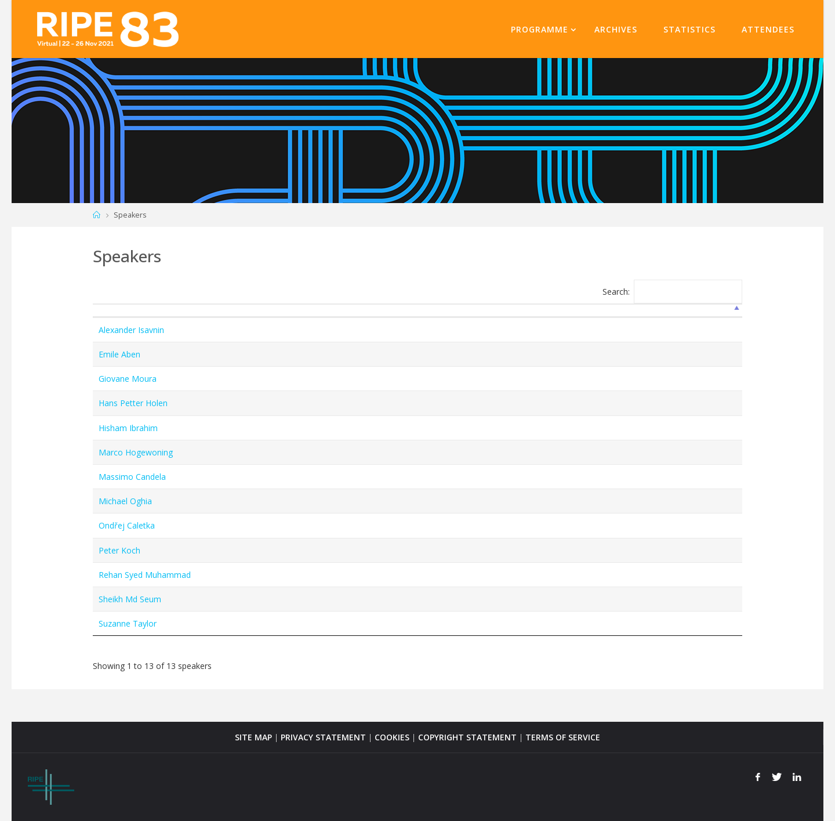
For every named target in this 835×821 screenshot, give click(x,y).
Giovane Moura (128, 378)
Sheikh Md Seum (130, 599)
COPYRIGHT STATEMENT (467, 737)
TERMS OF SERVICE (562, 737)
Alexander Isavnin (131, 329)
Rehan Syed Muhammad (145, 574)
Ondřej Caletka (127, 525)
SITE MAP (253, 737)
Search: (672, 291)
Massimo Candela (132, 476)
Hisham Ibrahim (128, 427)
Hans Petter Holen (133, 402)
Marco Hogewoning (136, 452)
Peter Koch (119, 550)
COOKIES (392, 737)
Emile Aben (119, 354)
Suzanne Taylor (128, 623)
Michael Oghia (125, 501)
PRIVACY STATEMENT (323, 737)
